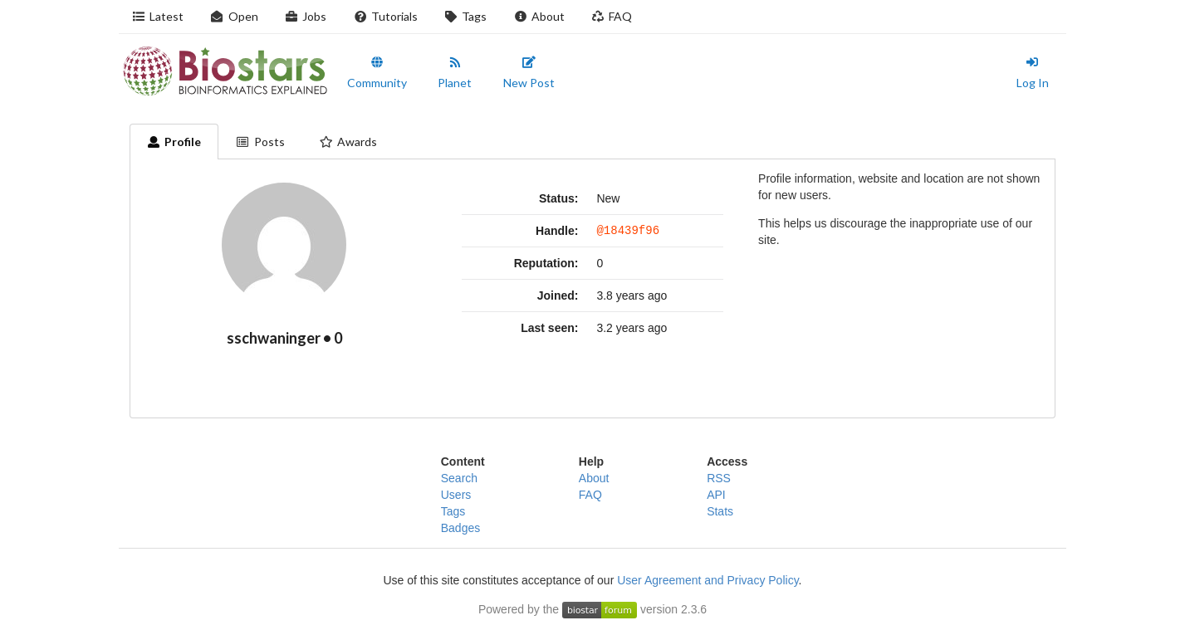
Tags (465, 16)
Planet (455, 73)
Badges (460, 528)
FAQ (612, 16)
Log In (1032, 73)
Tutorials (385, 16)
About (539, 16)
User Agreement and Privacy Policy (707, 580)
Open (234, 16)
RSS (719, 478)
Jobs (306, 16)
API (716, 494)
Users (456, 494)
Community (377, 73)
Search (459, 478)
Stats (720, 511)
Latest (158, 16)
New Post (529, 73)
